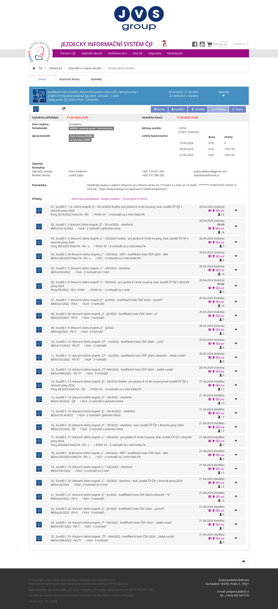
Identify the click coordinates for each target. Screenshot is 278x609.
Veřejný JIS (55, 68)
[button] (214, 210)
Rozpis (237, 109)
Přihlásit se (241, 44)
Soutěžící (177, 109)
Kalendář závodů (92, 53)
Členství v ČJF (68, 53)
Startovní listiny (69, 79)
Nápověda (155, 53)
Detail (42, 79)
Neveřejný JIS (175, 53)
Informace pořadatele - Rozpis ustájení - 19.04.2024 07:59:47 (109, 199)
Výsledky (96, 79)
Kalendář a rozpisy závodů (84, 68)
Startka (159, 109)
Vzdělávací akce (117, 53)
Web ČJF (138, 53)
